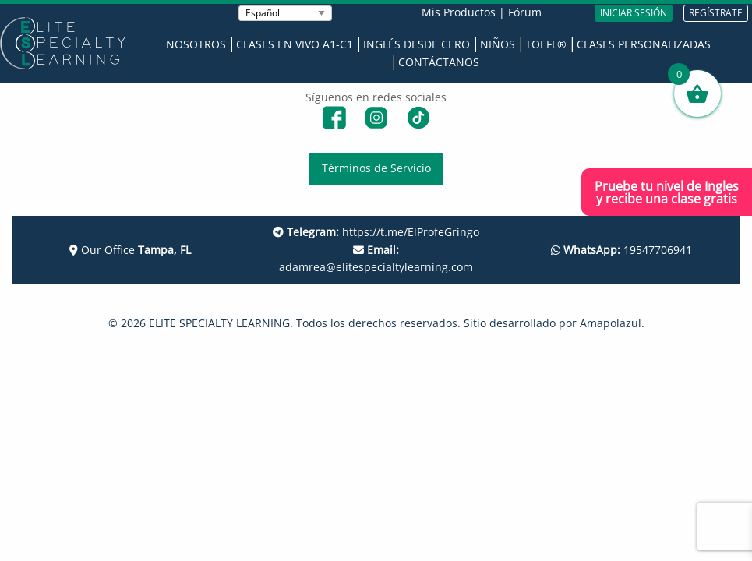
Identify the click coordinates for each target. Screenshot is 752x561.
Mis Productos (459, 12)
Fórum (525, 12)
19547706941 (621, 249)
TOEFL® (546, 44)
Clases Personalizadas (644, 44)
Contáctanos (438, 62)
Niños (497, 44)
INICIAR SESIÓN (633, 12)
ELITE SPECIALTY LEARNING (219, 323)
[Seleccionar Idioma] (285, 13)
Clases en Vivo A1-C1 (294, 44)
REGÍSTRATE (716, 12)
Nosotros (196, 44)
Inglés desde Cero (416, 44)
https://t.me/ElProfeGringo (376, 231)
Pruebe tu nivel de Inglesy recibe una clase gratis (667, 192)
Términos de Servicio (376, 168)
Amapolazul (610, 323)
